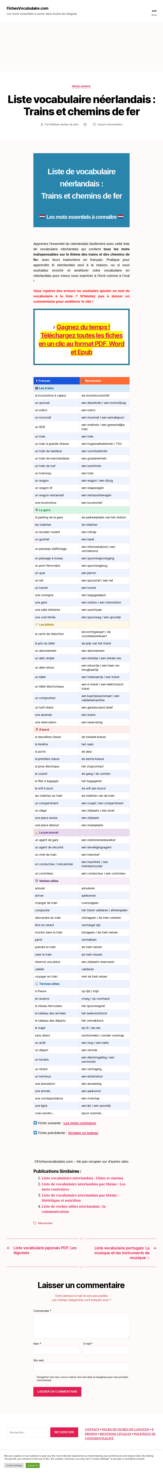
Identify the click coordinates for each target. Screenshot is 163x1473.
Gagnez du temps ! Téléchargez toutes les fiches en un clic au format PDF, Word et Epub (81, 339)
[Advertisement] (81, 46)
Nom (37, 1343)
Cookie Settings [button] (14, 1465)
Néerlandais (81, 86)
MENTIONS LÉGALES (115, 1434)
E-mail (88, 1343)
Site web (38, 1360)
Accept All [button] (33, 1465)
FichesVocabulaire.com (27, 8)
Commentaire (42, 1310)
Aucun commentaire (110, 124)
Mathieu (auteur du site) (64, 124)
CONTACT (92, 1429)
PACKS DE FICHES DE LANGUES (125, 1429)
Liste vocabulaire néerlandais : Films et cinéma (83, 1178)
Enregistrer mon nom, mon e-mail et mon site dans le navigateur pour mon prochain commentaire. (82, 1378)
